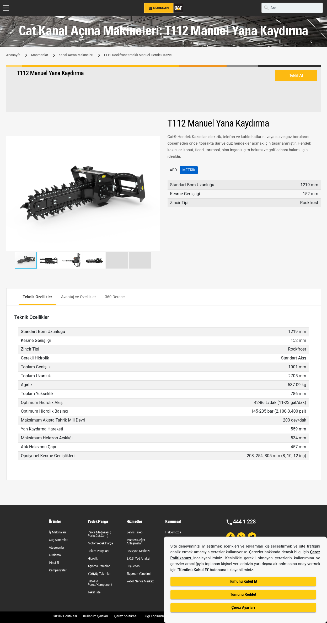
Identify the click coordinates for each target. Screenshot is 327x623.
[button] (155, 141)
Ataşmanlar (39, 55)
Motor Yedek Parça (100, 543)
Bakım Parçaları (98, 551)
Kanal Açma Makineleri (75, 55)
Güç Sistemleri (58, 540)
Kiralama (55, 555)
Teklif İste (94, 592)
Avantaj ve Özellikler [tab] (78, 296)
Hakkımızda (173, 532)
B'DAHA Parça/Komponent (100, 583)
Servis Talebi (134, 532)
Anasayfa (13, 55)
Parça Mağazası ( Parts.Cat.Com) (99, 534)
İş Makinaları (57, 532)
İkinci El (54, 563)
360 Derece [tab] (115, 296)
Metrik (189, 170)
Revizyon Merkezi (137, 551)
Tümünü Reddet (243, 594)
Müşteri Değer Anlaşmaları (135, 541)
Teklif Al (296, 75)
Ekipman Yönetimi (138, 574)
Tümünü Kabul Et (243, 581)
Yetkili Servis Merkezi (140, 581)
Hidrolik (93, 558)
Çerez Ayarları (243, 607)
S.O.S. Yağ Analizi (137, 558)
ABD (173, 170)
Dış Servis (133, 566)
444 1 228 (244, 521)
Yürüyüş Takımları (99, 574)
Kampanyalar (57, 570)
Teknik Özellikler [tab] (37, 296)
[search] (292, 8)
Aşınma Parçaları (99, 566)
